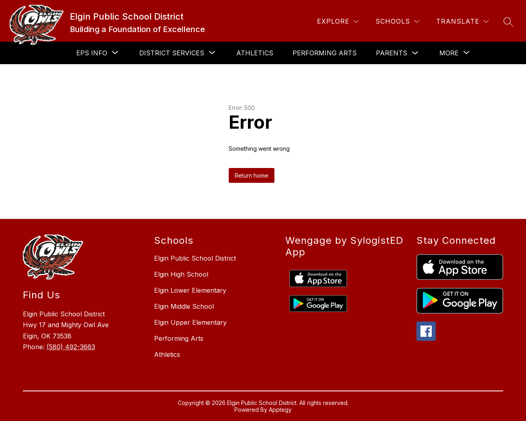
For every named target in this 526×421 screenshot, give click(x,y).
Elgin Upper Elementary (190, 322)
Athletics (254, 53)
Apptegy (280, 409)
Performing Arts (324, 53)
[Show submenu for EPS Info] (91, 53)
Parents (391, 53)
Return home (251, 175)
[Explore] (338, 21)
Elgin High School (181, 274)
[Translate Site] (462, 21)
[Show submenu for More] (449, 53)
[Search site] (508, 21)
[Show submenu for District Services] (171, 53)
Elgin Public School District (195, 258)
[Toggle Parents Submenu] (415, 53)
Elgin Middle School (184, 306)
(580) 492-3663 (71, 347)
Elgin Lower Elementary (190, 290)
